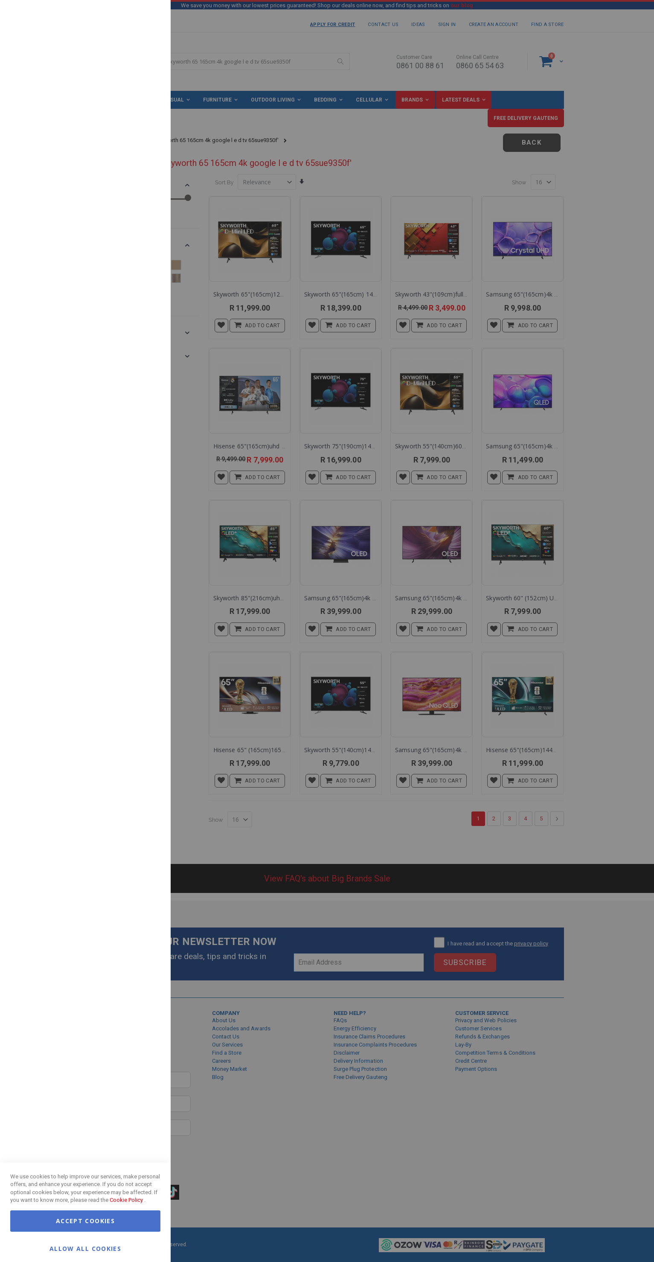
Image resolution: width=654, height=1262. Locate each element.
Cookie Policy (126, 1200)
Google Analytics (147, 213)
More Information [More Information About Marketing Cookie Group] (136, 176)
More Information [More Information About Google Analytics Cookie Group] (136, 258)
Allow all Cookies (85, 1248)
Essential (147, 17)
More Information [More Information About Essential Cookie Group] (136, 70)
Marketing (147, 106)
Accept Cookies (85, 1221)
